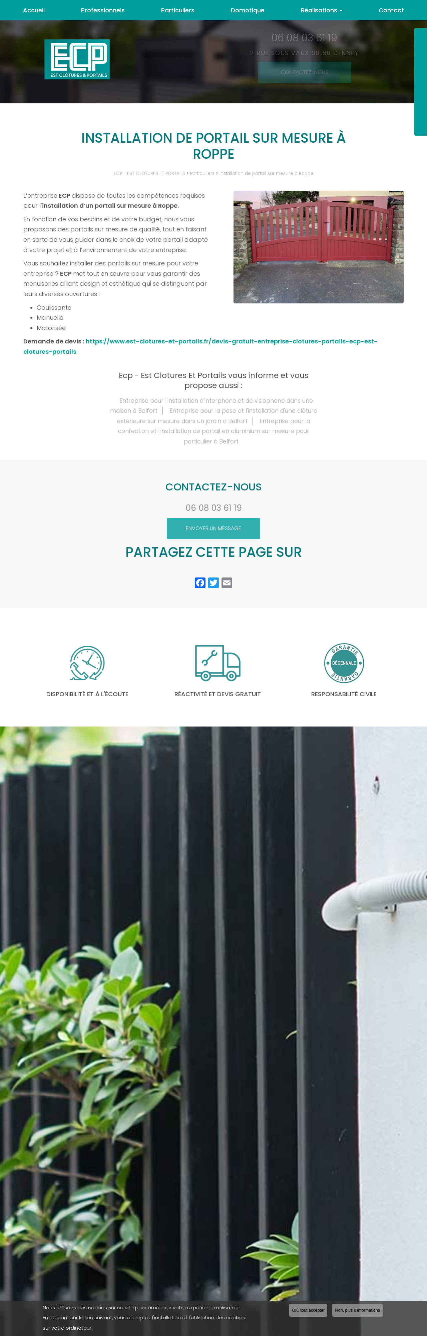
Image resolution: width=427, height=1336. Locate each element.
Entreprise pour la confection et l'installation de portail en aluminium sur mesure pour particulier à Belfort (214, 431)
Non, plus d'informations (357, 1310)
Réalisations (321, 10)
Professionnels (103, 10)
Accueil (34, 10)
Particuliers (177, 10)
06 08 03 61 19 (213, 508)
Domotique (248, 10)
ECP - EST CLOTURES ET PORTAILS (149, 173)
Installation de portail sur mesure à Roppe (267, 173)
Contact (391, 10)
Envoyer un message (213, 528)
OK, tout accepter (308, 1310)
